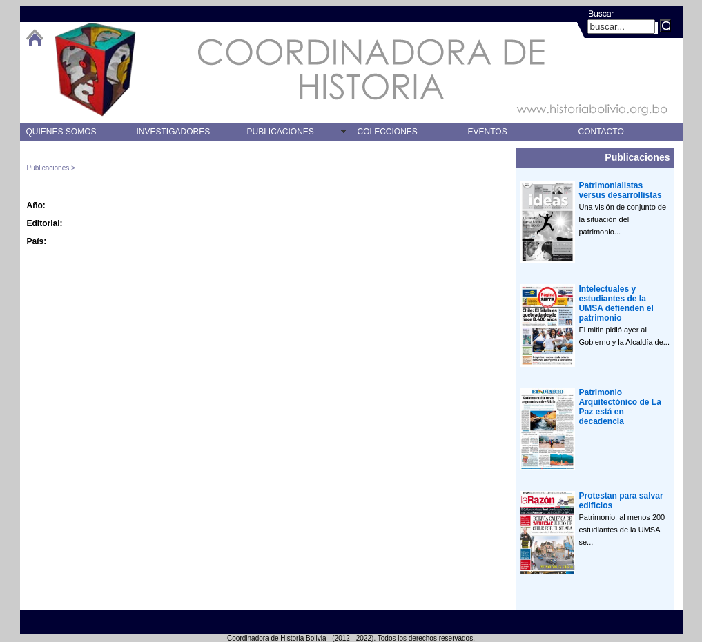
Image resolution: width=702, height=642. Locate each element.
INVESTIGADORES (174, 132)
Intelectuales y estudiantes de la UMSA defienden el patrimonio (616, 303)
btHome (34, 37)
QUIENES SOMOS (61, 132)
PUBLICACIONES (280, 132)
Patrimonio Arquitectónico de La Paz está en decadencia (620, 407)
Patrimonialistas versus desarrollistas (620, 190)
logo (95, 69)
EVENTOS (487, 132)
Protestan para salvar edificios (621, 500)
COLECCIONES (388, 132)
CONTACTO (601, 132)
